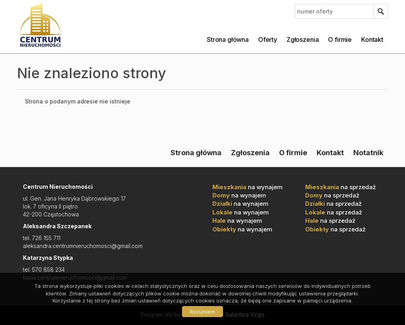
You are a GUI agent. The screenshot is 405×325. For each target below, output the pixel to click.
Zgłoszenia (303, 39)
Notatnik (368, 152)
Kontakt (372, 39)
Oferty (267, 39)
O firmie (340, 39)
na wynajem (247, 187)
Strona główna (228, 39)
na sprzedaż (340, 187)
